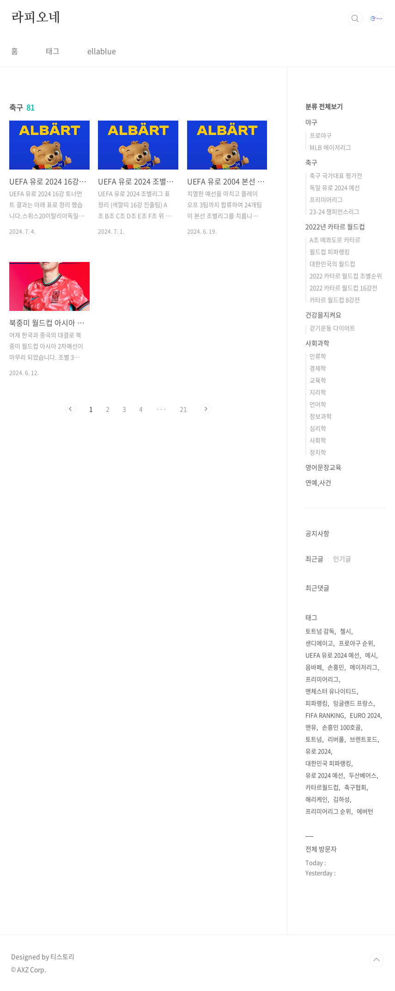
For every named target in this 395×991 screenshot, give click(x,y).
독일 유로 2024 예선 (335, 187)
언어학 (318, 404)
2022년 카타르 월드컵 (335, 226)
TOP (376, 960)
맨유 (310, 727)
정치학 (318, 452)
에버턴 (365, 811)
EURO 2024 (365, 715)
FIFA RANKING (324, 715)
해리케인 (316, 799)
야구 (311, 122)
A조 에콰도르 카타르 (335, 239)
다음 (205, 408)
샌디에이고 (319, 642)
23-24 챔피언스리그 (334, 211)
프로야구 (321, 135)
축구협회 (355, 787)
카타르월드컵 (322, 787)
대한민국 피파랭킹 (328, 763)
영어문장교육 (323, 467)
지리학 (318, 392)
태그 (53, 50)
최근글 (314, 558)
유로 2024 (318, 751)
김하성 (341, 799)
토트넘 (313, 739)
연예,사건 (318, 482)
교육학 (318, 380)
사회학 (318, 440)
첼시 (345, 630)
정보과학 (321, 416)
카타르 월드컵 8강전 (335, 299)
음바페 (313, 667)
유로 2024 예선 (324, 775)
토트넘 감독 (319, 630)
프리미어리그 (326, 199)
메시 (370, 655)
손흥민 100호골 (341, 727)
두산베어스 (363, 775)
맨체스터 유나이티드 (331, 691)
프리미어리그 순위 (328, 811)
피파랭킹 (316, 703)
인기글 (342, 558)
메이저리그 (363, 667)
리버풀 (336, 739)
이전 (70, 408)
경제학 (318, 368)
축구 (311, 162)
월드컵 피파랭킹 (330, 251)
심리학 (318, 428)
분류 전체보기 (324, 106)
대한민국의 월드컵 (332, 263)
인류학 (318, 356)
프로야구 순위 (356, 642)
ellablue (101, 50)
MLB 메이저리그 (330, 147)
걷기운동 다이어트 (332, 327)
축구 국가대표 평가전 (336, 175)
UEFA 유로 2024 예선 (332, 655)
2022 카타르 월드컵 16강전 (343, 287)
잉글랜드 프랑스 (353, 703)
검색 (355, 18)
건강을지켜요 (323, 314)
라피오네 (36, 18)
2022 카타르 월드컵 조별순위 (346, 275)
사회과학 (317, 342)
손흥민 (336, 667)
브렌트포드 (363, 739)
